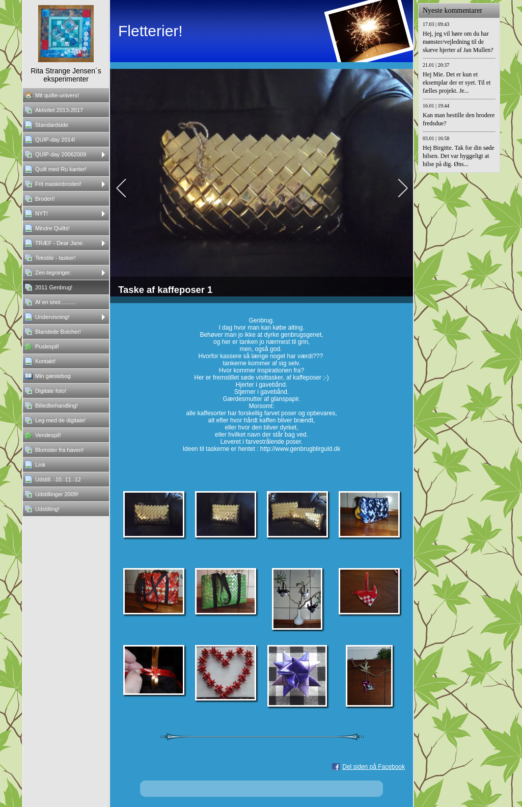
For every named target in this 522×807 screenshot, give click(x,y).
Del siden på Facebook (373, 766)
